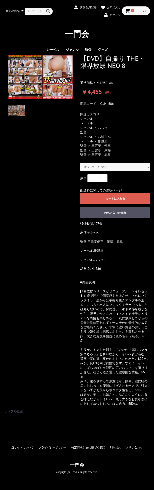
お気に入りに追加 (115, 213)
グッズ (102, 50)
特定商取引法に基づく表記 (88, 447)
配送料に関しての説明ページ (101, 190)
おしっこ (104, 128)
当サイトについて (22, 447)
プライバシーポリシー (52, 447)
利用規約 (115, 447)
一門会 (77, 34)
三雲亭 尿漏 (101, 150)
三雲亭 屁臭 (101, 155)
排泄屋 (102, 141)
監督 (88, 50)
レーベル (53, 50)
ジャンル (72, 50)
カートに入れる (115, 198)
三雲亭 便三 (101, 145)
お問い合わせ (134, 447)
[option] (40, 77)
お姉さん (104, 137)
